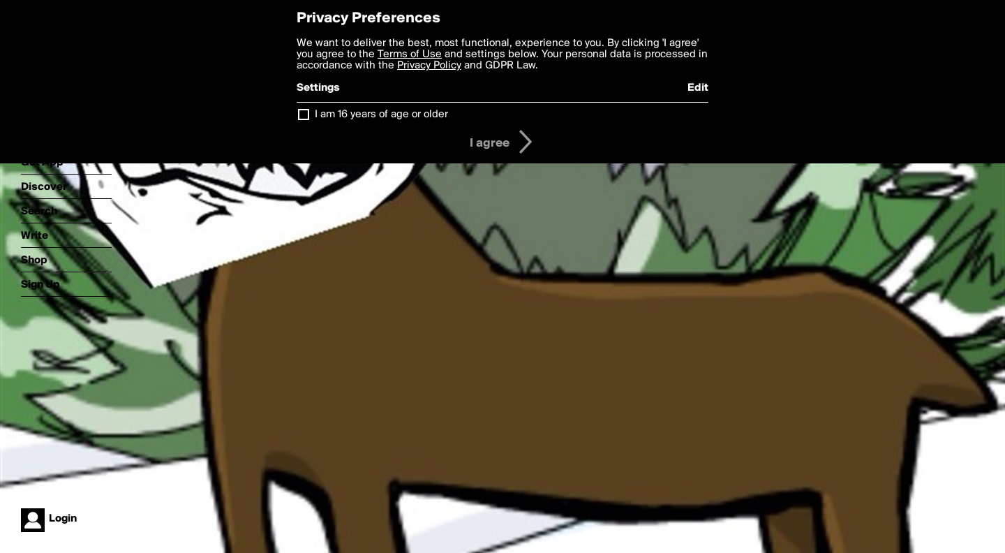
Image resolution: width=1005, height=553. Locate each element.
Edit (697, 88)
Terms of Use (410, 54)
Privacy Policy (429, 65)
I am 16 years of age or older (381, 114)
